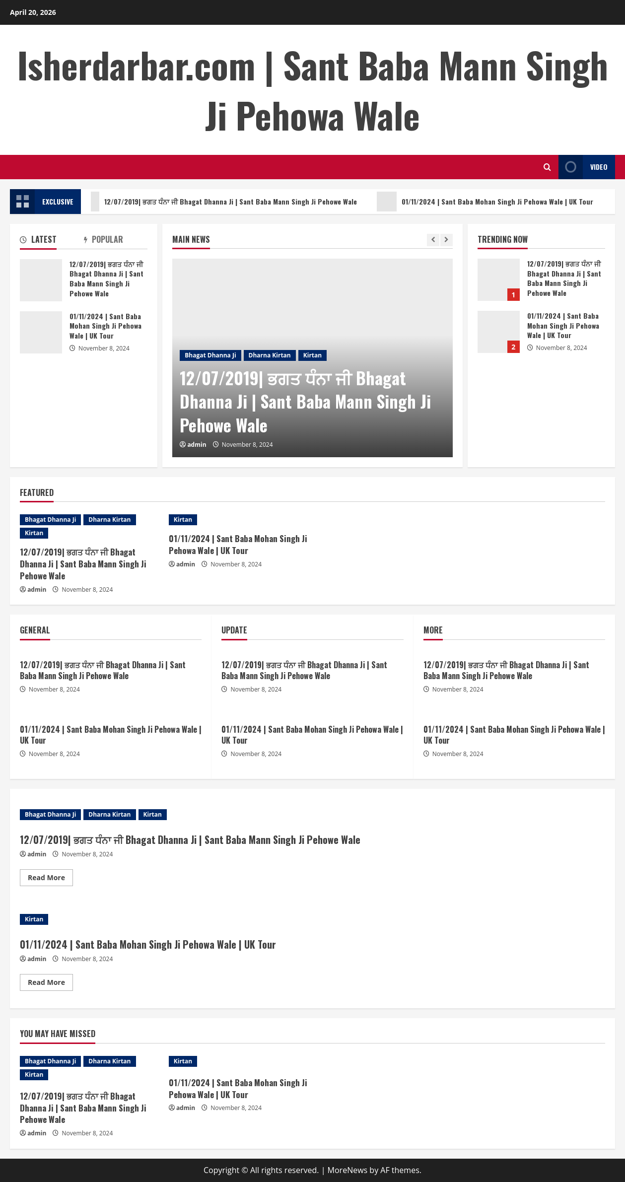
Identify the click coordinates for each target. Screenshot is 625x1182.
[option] (312, 358)
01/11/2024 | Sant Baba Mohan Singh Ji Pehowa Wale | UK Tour (489, 201)
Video (583, 167)
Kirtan (312, 355)
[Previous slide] (433, 240)
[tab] (52, 241)
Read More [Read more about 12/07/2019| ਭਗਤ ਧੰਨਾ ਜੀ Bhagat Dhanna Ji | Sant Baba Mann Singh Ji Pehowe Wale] (50, 879)
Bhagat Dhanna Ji (210, 355)
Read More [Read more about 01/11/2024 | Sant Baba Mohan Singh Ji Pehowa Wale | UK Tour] (50, 984)
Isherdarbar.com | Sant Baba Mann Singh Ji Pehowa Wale (312, 89)
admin (196, 444)
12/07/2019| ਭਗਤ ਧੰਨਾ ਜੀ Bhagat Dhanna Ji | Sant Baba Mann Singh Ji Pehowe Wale (222, 201)
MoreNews (348, 1170)
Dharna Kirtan (270, 355)
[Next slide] (446, 240)
